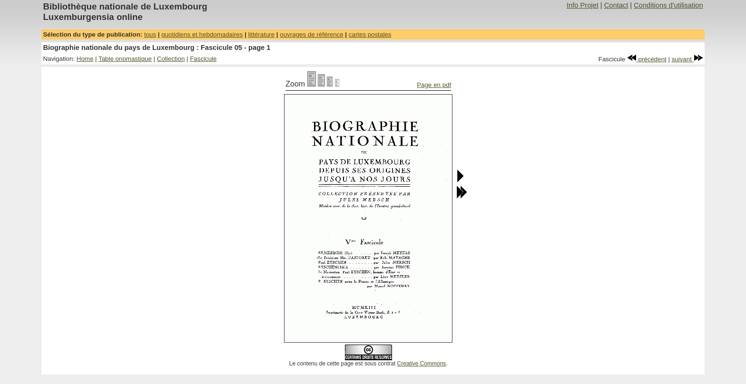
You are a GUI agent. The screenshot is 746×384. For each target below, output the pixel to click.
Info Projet (583, 5)
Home (85, 58)
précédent (647, 59)
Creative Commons (421, 363)
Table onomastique (125, 58)
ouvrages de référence (311, 34)
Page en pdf (434, 84)
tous (150, 34)
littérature (261, 34)
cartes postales (370, 34)
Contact (616, 5)
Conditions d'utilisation (668, 5)
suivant (687, 59)
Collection (171, 58)
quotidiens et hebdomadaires (202, 34)
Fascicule (203, 58)
